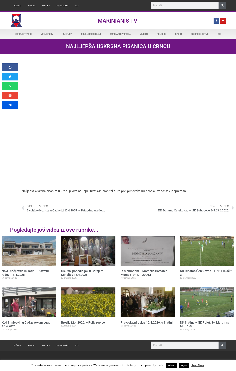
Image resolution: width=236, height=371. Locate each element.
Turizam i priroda (120, 34)
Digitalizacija (63, 5)
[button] (10, 67)
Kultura (67, 34)
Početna (17, 5)
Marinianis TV (117, 20)
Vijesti (144, 34)
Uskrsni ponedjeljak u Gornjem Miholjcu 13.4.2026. (82, 272)
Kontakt (31, 5)
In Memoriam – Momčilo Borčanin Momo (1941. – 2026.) (144, 272)
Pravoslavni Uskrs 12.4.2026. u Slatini (147, 322)
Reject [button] (184, 365)
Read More (197, 365)
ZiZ (219, 34)
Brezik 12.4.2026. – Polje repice (83, 322)
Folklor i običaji (91, 34)
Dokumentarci (23, 34)
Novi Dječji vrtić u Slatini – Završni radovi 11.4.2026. (25, 272)
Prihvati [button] (171, 365)
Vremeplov (47, 34)
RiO (76, 5)
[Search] (222, 5)
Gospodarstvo (200, 34)
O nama (46, 5)
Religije (161, 34)
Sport (178, 34)
